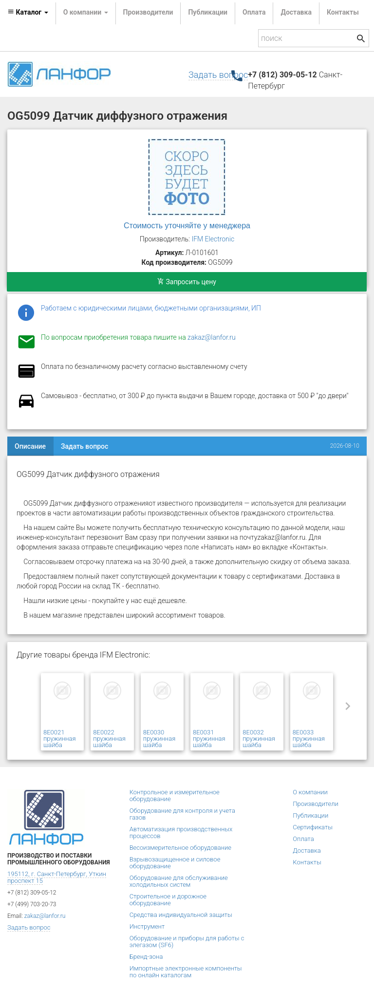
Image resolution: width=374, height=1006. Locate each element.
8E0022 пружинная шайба (109, 739)
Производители (148, 12)
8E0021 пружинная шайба (59, 739)
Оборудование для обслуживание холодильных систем (179, 881)
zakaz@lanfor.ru (211, 337)
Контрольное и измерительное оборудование (175, 795)
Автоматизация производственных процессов (181, 832)
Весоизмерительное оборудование (180, 847)
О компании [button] (85, 12)
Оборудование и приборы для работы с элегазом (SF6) (187, 941)
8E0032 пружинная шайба (259, 739)
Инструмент (147, 926)
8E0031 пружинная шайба (209, 739)
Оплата (254, 12)
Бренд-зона (146, 956)
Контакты (343, 12)
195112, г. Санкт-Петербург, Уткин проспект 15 (56, 877)
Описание (30, 446)
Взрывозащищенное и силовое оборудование (175, 863)
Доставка (295, 12)
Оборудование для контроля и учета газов (182, 814)
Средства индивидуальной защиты (181, 914)
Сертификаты (313, 827)
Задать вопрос (218, 75)
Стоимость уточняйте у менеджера (187, 225)
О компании (310, 792)
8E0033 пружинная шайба (309, 739)
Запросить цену (186, 282)
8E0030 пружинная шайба (159, 739)
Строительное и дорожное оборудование (168, 900)
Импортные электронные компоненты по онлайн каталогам (186, 972)
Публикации (207, 12)
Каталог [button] (27, 12)
